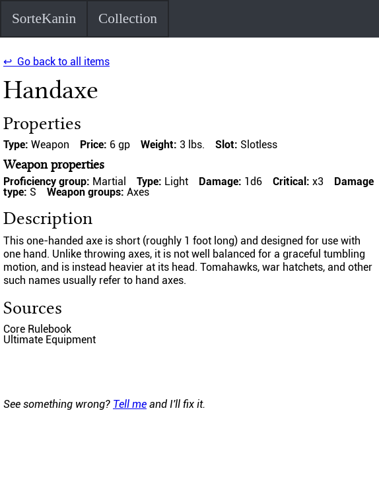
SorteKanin (44, 18)
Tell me (130, 404)
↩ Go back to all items (56, 61)
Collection (127, 18)
